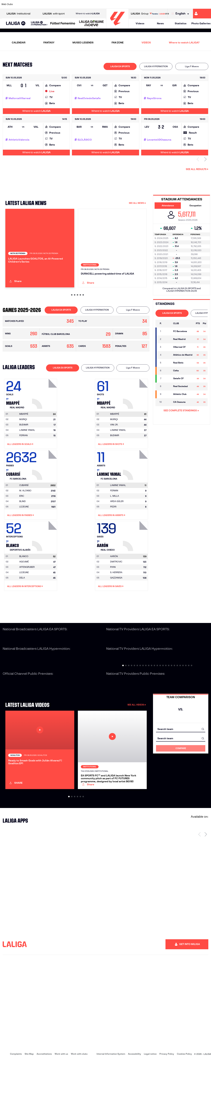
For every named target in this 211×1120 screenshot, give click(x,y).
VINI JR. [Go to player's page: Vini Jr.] (114, 452)
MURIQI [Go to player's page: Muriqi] (23, 447)
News (160, 23)
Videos (140, 23)
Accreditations (44, 1113)
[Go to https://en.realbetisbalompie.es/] (147, 4)
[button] (15, 23)
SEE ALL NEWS (137, 203)
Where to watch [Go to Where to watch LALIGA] (88, 13)
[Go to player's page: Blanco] (45, 562)
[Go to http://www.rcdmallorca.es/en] (138, 4)
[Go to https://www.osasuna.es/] (39, 4)
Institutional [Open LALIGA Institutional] (18, 13)
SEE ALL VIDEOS (136, 732)
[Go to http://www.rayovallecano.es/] (108, 4)
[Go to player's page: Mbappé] (45, 420)
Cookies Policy (184, 1113)
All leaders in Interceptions (25, 614)
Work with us (61, 1113)
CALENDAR (18, 42)
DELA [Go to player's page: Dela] (22, 605)
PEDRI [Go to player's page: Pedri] (113, 534)
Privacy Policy (166, 1113)
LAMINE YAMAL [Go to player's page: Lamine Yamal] (27, 458)
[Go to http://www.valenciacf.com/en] (197, 4)
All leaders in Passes (20, 543)
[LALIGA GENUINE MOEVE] (91, 23)
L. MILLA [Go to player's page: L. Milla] (114, 523)
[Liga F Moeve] (62, 23)
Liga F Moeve (192, 66)
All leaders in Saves (111, 614)
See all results (197, 169)
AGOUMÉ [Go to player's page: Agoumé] (24, 589)
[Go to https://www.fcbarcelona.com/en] (69, 4)
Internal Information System (111, 1113)
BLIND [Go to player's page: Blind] (22, 529)
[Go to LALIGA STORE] (159, 13)
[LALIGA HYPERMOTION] (39, 23)
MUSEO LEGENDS (83, 42)
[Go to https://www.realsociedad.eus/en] (177, 4)
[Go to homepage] (117, 26)
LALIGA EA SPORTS (120, 66)
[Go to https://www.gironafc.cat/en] (88, 4)
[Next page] (206, 893)
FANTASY (48, 42)
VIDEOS (146, 42)
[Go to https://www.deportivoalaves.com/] (49, 4)
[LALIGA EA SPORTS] (15, 23)
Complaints (16, 1113)
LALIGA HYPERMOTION (156, 66)
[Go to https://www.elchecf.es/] (59, 4)
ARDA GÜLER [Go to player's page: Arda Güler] (117, 529)
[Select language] (181, 14)
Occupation (195, 205)
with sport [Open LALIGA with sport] (54, 13)
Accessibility (134, 1113)
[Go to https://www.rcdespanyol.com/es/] (128, 4)
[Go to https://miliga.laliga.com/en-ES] (202, 13)
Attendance (168, 205)
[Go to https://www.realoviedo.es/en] (167, 4)
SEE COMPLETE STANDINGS (181, 410)
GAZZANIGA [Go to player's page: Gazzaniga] (116, 605)
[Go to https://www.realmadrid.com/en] (157, 4)
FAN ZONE (118, 42)
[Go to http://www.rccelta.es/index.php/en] (118, 4)
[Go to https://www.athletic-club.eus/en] (19, 4)
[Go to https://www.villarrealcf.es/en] (207, 4)
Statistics (180, 23)
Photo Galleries (200, 23)
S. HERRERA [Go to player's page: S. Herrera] (116, 600)
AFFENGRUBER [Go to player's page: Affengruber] (27, 594)
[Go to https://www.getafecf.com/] (79, 4)
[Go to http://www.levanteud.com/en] (98, 4)
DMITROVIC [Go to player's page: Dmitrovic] (116, 589)
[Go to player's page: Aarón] (136, 562)
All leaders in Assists (111, 543)
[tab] (120, 66)
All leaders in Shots (111, 471)
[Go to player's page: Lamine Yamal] (136, 491)
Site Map (29, 1113)
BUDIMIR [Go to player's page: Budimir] (23, 452)
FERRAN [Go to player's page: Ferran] (23, 463)
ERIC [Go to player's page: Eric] (21, 523)
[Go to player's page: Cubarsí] (45, 491)
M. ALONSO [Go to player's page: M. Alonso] (25, 518)
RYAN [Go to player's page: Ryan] (113, 594)
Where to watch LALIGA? (184, 42)
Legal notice (150, 1113)
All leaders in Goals (20, 471)
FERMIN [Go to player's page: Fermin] (114, 518)
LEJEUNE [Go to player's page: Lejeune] (24, 534)
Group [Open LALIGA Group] (140, 13)
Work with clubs (79, 1113)
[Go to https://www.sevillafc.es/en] (187, 4)
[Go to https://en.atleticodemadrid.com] (29, 4)
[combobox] (180, 757)
